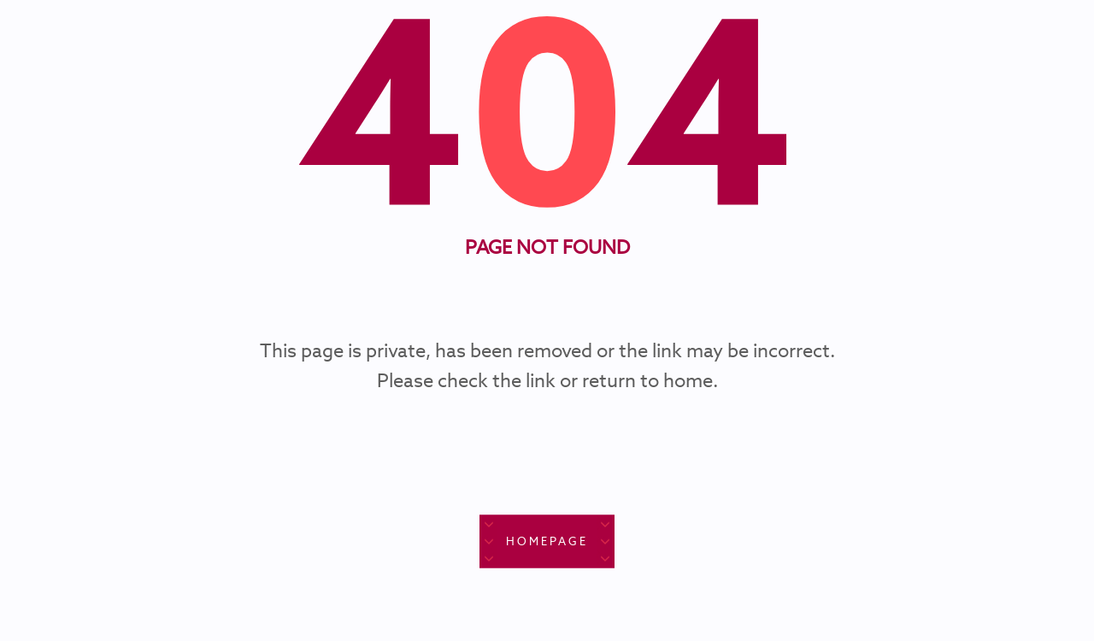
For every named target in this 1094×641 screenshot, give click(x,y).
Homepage (547, 541)
